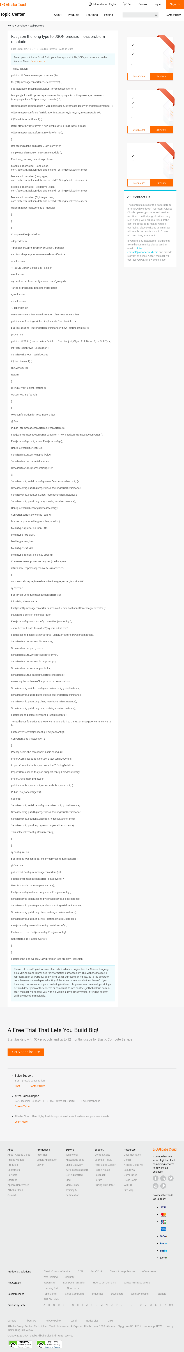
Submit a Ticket (103, 1159)
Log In (157, 4)
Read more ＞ (38, 61)
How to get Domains (104, 1282)
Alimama (111, 1326)
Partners (12, 1174)
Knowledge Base (75, 1159)
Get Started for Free (26, 1052)
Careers (12, 1320)
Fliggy (121, 1326)
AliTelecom (141, 1326)
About (57, 15)
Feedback (100, 1174)
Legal (73, 1320)
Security (69, 1277)
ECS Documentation (74, 1282)
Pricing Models (16, 1159)
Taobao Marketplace (36, 1326)
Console (143, 4)
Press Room (130, 1180)
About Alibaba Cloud (19, 1154)
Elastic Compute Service (56, 1271)
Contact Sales (173, 15)
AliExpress (76, 1326)
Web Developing (140, 1293)
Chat (17, 1086)
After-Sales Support (105, 1164)
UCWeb (160, 1326)
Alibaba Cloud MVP (134, 1164)
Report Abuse (102, 1169)
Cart (127, 4)
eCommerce (149, 1271)
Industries (97, 1293)
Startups (12, 1180)
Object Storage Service (122, 1271)
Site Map (129, 1190)
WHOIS (128, 1185)
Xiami (11, 1330)
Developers (117, 1293)
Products (73, 15)
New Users (73, 1288)
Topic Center (50, 1293)
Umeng (170, 1326)
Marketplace (72, 1185)
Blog (68, 1180)
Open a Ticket (22, 1106)
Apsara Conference (18, 1185)
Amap (151, 1326)
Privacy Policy (53, 1320)
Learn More (139, 76)
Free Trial (42, 1154)
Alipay (29, 1330)
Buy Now (161, 76)
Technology (72, 1154)
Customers (14, 1169)
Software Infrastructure (136, 1282)
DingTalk (20, 1330)
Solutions (92, 15)
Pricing (108, 15)
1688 (102, 1326)
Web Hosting (50, 1277)
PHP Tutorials (51, 1299)
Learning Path (51, 1288)
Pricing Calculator (104, 1185)
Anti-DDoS (96, 1271)
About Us (31, 1320)
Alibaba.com (91, 1326)
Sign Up (175, 4)
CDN (80, 1271)
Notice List (92, 1320)
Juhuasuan (63, 1326)
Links (110, 1320)
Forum (98, 1180)
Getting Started (74, 1174)
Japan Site (49, 1282)
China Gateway (74, 1164)
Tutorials (161, 1293)
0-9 (171, 1304)
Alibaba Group (16, 1326)
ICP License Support (77, 1169)
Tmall (52, 1326)
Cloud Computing (74, 1293)
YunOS (129, 1326)
